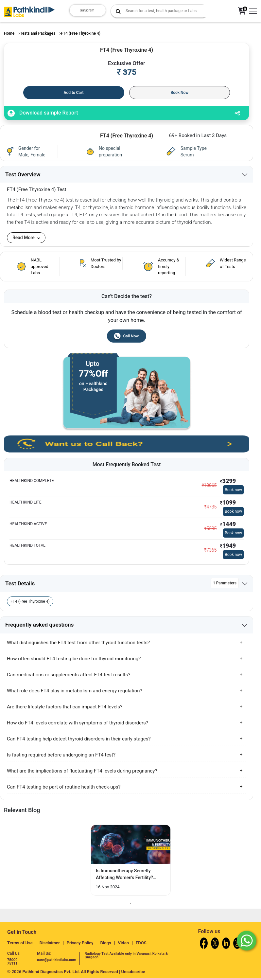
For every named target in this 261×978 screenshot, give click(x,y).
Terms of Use (20, 942)
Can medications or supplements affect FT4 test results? (68, 675)
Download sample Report (43, 113)
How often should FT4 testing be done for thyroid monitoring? (74, 659)
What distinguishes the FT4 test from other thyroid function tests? (78, 643)
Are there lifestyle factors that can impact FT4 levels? (64, 707)
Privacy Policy (80, 942)
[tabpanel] (131, 860)
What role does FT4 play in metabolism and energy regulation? (74, 691)
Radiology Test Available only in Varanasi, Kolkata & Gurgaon (126, 955)
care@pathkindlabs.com (56, 960)
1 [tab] (130, 903)
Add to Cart (74, 92)
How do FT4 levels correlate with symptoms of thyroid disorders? (77, 723)
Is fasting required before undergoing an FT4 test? (61, 755)
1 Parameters (224, 583)
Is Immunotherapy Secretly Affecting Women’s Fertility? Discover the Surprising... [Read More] (124, 874)
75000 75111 (12, 962)
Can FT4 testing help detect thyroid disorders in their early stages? (79, 739)
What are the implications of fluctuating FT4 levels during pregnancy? (82, 771)
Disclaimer (50, 942)
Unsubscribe (133, 971)
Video (123, 942)
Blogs (105, 942)
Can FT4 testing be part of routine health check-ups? (64, 787)
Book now (233, 490)
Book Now (180, 92)
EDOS (141, 942)
